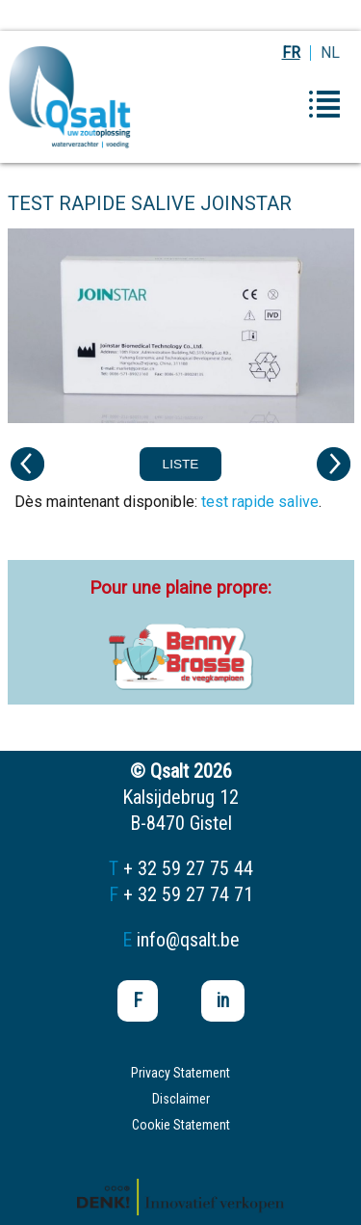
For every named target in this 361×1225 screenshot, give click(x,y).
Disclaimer (181, 1098)
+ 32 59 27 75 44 (188, 868)
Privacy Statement (180, 1072)
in (223, 1000)
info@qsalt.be (188, 939)
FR (291, 52)
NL (330, 52)
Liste (181, 464)
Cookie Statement (181, 1124)
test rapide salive (260, 502)
